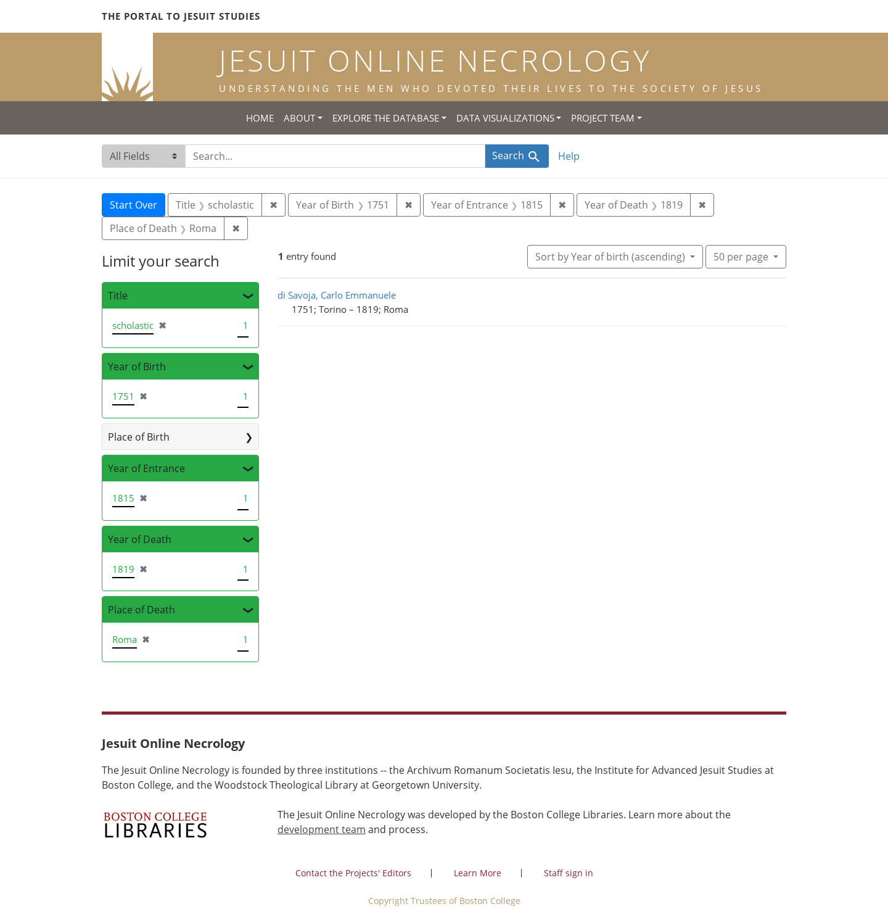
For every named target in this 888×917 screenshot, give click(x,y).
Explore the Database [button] (385, 118)
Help (569, 156)
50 (742, 256)
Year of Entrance (146, 468)
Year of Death (139, 539)
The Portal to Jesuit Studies (181, 16)
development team (322, 829)
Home (260, 118)
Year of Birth (137, 366)
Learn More (477, 873)
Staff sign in (568, 873)
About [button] (299, 118)
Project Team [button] (603, 118)
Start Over (133, 205)
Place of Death (141, 609)
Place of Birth (139, 437)
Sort (611, 256)
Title (118, 295)
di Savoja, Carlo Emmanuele (337, 295)
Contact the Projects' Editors (353, 873)
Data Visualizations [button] (505, 118)
